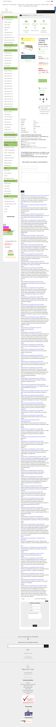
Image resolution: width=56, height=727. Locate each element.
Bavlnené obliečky (7, 155)
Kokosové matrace (7, 60)
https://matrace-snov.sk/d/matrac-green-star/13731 (32, 567)
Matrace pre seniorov (8, 124)
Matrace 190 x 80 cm (8, 70)
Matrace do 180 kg (7, 22)
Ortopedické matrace (8, 32)
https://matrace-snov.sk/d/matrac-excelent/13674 (32, 281)
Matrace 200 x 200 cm (8, 106)
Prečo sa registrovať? (28, 687)
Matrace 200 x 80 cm (8, 86)
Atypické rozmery (21, 4)
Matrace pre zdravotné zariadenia (10, 139)
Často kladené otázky (28, 692)
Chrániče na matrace (8, 160)
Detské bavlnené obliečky (9, 157)
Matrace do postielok (8, 111)
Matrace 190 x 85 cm (8, 73)
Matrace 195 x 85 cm (8, 81)
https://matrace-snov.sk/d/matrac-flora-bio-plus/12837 (33, 384)
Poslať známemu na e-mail (45, 109)
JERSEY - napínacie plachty (9, 150)
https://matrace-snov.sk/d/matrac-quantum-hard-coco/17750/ (35, 195)
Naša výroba (5, 4)
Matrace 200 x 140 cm (8, 99)
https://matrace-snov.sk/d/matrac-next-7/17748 (31, 367)
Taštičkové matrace (8, 52)
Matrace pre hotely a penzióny (10, 137)
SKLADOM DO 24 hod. (8, 19)
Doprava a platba (29, 4)
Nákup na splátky (45, 4)
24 (45, 598)
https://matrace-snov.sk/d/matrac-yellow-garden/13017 (33, 317)
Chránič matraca (37, 4)
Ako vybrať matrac (13, 4)
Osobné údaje (28, 689)
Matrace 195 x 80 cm (8, 78)
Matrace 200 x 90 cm (8, 91)
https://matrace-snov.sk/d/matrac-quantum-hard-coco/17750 (35, 390)
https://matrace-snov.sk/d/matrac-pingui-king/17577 (32, 524)
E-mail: (22, 169)
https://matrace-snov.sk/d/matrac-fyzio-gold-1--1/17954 (33, 456)
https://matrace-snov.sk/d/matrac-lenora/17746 (31, 486)
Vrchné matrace (7, 127)
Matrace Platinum (7, 191)
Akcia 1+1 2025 (7, 24)
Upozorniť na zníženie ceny (45, 105)
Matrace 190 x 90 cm (8, 75)
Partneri (28, 693)
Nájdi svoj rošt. (28, 60)
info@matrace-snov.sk (28, 674)
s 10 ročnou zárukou (8, 47)
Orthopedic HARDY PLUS (10, 241)
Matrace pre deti (7, 114)
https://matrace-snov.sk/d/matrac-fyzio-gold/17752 (32, 214)
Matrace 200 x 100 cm (8, 93)
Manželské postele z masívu (9, 201)
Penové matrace (7, 65)
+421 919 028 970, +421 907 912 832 (30, 6)
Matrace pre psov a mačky (9, 132)
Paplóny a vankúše (7, 162)
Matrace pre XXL (7, 122)
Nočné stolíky (6, 206)
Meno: (22, 166)
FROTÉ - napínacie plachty (9, 152)
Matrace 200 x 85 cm (8, 88)
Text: (22, 171)
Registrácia (10, 1)
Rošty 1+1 (6, 175)
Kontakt (20, 6)
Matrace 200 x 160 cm (8, 101)
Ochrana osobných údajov (28, 690)
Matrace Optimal (7, 183)
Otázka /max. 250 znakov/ (35, 615)
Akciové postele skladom (9, 198)
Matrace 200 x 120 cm (8, 96)
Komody (6, 209)
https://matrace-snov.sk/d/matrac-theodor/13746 (32, 244)
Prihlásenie (5, 1)
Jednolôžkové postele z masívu (10, 203)
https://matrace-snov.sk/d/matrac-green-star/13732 (32, 261)
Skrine (5, 211)
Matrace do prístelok (8, 116)
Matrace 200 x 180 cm (8, 104)
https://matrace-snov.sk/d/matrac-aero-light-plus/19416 (33, 220)
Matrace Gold (7, 188)
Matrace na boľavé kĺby (8, 42)
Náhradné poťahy (7, 165)
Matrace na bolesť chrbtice (9, 40)
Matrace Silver (7, 186)
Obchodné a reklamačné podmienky (28, 684)
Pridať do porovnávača (44, 111)
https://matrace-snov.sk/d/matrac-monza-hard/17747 (33, 378)
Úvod (30, 15)
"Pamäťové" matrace (8, 55)
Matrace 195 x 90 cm (8, 83)
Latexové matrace (7, 63)
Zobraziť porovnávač (44, 113)
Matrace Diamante (7, 193)
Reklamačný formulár (28, 685)
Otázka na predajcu (44, 107)
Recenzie (51, 4)
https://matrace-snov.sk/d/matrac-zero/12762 (31, 327)
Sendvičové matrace (8, 58)
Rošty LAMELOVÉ (7, 173)
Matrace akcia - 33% (8, 35)
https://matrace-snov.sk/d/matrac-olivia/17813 (31, 332)
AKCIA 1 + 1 (6, 29)
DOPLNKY (35, 15)
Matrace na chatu (7, 129)
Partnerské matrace (8, 119)
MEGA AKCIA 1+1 (7, 27)
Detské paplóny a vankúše (9, 147)
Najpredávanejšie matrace (9, 37)
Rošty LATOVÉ (7, 170)
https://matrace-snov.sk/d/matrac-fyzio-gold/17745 (32, 287)
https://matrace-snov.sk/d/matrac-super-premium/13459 (34, 547)
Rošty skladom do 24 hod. (9, 178)
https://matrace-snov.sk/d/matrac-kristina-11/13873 (32, 235)
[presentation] (28, 185)
